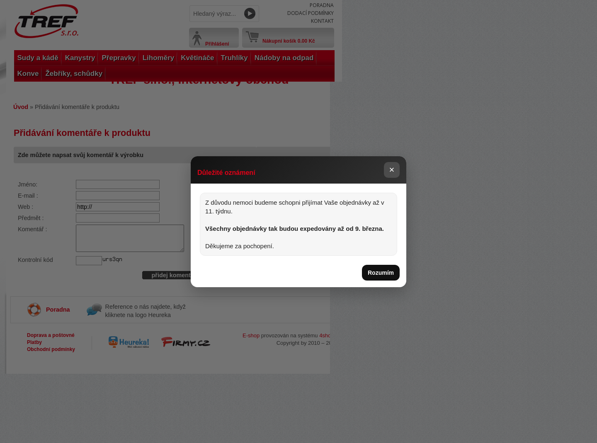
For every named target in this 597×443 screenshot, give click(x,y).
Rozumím (381, 272)
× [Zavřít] (392, 170)
